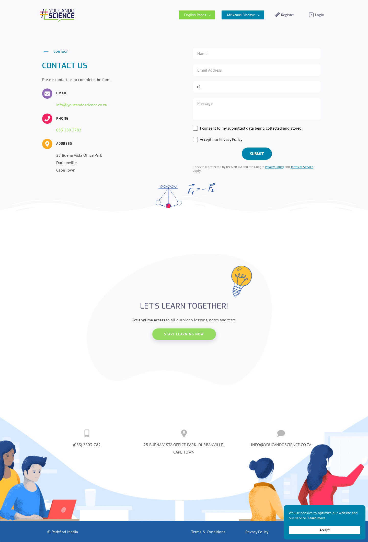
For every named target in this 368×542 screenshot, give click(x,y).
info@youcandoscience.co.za (81, 104)
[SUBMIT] (257, 154)
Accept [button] (324, 530)
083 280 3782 (68, 130)
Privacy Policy (274, 167)
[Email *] (256, 70)
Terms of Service (302, 167)
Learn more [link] (316, 518)
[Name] (256, 53)
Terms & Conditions (208, 531)
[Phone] (256, 86)
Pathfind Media (65, 531)
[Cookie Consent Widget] (324, 522)
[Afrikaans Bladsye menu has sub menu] (240, 14)
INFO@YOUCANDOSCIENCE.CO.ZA (281, 444)
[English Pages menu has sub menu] (195, 14)
